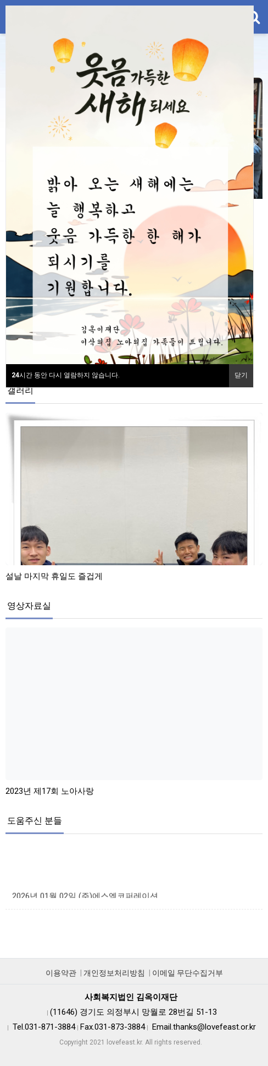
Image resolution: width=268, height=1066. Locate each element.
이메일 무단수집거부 (187, 972)
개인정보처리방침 (114, 972)
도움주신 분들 (34, 820)
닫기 (241, 375)
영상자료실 (29, 605)
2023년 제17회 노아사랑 (49, 791)
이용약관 (61, 972)
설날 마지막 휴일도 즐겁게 (54, 576)
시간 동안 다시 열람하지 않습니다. (66, 375)
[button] (255, 142)
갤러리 (20, 390)
